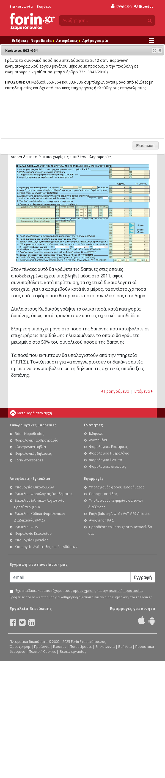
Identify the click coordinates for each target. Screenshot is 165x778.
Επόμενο (143, 391)
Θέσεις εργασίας (72, 651)
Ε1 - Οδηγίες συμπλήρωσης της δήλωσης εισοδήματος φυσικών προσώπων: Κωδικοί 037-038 (129, 252)
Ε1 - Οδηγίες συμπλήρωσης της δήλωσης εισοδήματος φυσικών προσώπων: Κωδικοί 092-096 (81, 211)
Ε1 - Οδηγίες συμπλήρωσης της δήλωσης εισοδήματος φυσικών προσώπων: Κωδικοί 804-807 (65, 227)
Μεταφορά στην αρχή (34, 413)
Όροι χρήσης (20, 646)
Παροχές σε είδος (103, 493)
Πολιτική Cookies (42, 651)
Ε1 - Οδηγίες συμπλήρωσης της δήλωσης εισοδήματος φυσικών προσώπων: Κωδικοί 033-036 (131, 260)
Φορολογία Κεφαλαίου (33, 533)
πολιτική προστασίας (126, 590)
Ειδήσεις (20, 40)
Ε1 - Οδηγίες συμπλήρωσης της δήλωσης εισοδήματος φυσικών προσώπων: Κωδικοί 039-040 (129, 254)
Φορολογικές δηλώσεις (33, 453)
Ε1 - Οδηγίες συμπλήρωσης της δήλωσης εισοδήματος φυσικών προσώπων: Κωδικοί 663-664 (129, 257)
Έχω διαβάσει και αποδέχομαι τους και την (79, 590)
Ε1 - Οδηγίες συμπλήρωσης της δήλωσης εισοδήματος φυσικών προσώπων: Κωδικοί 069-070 (129, 201)
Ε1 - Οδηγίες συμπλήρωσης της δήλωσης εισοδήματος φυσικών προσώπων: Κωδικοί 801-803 (65, 211)
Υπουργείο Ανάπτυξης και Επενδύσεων (46, 546)
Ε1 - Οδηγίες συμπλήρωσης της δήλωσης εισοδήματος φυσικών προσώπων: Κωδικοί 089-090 (129, 238)
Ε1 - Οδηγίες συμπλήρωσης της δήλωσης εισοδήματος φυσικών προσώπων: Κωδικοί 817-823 (122, 229)
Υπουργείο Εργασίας (31, 540)
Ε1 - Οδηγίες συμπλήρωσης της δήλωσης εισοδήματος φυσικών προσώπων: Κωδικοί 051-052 (129, 171)
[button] (160, 50)
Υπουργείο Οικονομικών (34, 487)
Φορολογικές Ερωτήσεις (108, 446)
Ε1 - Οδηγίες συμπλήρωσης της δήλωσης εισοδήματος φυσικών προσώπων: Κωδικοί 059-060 (129, 187)
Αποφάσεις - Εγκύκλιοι (30, 478)
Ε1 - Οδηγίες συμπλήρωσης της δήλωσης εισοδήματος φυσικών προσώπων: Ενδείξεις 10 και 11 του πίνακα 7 (36, 219)
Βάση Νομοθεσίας (29, 433)
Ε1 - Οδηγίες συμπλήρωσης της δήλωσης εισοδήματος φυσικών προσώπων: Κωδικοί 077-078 (129, 249)
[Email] (70, 577)
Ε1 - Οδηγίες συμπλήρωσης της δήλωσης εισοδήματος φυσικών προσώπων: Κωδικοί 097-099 (104, 211)
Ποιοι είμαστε (81, 646)
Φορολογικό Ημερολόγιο (109, 453)
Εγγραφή (121, 6)
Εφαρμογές (93, 478)
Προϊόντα (42, 646)
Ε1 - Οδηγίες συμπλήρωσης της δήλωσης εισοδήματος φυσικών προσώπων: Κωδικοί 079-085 (129, 245)
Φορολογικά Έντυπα (105, 460)
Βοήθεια (44, 6)
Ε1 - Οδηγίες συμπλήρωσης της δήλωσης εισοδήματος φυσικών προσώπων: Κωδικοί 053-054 (129, 174)
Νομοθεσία (42, 40)
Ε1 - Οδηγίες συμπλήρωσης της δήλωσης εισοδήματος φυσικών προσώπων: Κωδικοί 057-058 (129, 177)
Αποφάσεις (68, 40)
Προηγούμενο (115, 391)
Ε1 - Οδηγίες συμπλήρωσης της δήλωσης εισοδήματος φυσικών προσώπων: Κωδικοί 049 (119, 169)
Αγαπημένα (98, 440)
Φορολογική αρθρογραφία (36, 440)
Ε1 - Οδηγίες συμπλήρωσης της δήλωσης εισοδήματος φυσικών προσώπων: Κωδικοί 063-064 (129, 198)
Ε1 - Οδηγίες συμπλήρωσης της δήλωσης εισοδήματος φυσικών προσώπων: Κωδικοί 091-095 (93, 211)
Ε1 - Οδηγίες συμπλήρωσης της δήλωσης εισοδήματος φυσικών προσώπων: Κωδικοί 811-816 (128, 213)
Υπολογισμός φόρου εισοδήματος (116, 487)
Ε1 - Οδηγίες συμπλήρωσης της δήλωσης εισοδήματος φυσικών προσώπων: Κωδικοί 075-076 (129, 190)
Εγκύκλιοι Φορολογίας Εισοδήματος (43, 493)
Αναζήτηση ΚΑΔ (101, 520)
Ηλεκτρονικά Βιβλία (30, 447)
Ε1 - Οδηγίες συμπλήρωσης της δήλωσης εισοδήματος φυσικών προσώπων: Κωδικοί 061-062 (129, 192)
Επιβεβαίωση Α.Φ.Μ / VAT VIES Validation (120, 513)
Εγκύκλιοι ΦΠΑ (26, 527)
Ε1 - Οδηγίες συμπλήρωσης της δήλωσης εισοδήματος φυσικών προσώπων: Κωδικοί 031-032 (79, 187)
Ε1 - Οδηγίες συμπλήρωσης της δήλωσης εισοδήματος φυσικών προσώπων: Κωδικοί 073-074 (129, 235)
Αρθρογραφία (95, 40)
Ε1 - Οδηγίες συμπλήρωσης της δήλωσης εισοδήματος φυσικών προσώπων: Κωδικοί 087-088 (129, 241)
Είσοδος (143, 6)
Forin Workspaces (29, 460)
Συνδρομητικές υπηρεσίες (33, 425)
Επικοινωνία (21, 6)
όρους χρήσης (84, 590)
